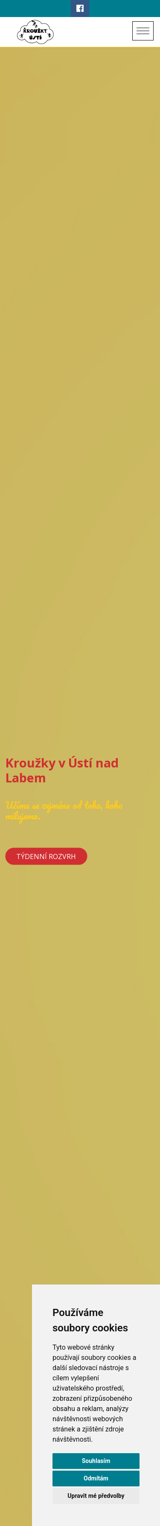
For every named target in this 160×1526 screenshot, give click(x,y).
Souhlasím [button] (96, 1460)
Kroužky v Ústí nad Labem (62, 770)
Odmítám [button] (96, 1478)
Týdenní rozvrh (46, 856)
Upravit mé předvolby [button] (95, 1495)
